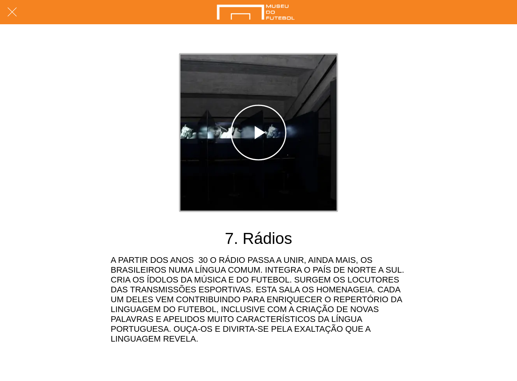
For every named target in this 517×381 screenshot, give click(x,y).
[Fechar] (12, 12)
